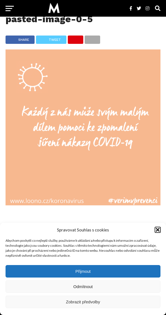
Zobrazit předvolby (83, 301)
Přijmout (82, 271)
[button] (157, 230)
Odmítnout (83, 286)
